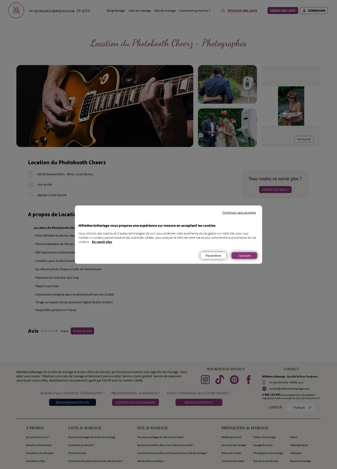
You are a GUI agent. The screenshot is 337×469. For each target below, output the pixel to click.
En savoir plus (102, 242)
